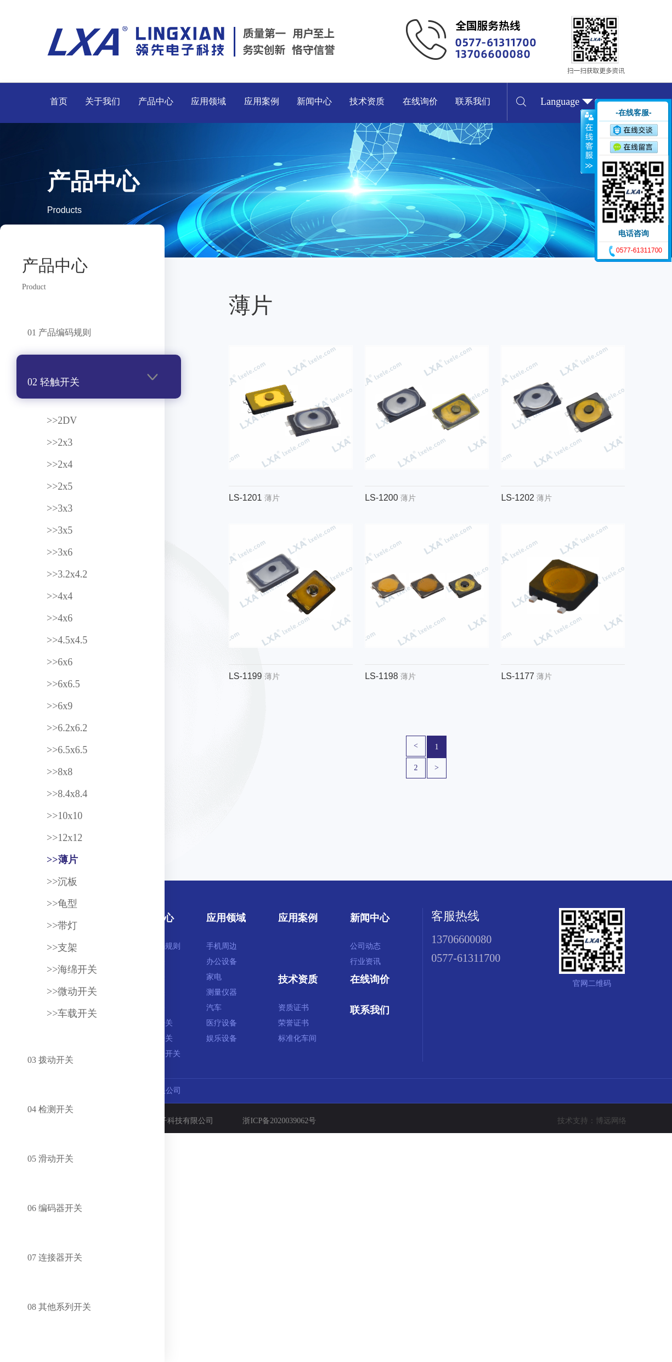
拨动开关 (149, 977)
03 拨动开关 (50, 1059)
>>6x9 (59, 705)
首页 (58, 101)
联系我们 (472, 101)
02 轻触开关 (53, 382)
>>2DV (62, 420)
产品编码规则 (157, 946)
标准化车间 (297, 1038)
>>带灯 (62, 925)
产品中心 (155, 101)
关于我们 (102, 101)
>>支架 (62, 947)
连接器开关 (153, 1038)
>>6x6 (59, 662)
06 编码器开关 (54, 1208)
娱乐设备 (221, 1038)
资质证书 (293, 1008)
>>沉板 (62, 881)
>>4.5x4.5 (67, 640)
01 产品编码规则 (59, 332)
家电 (214, 977)
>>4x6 (59, 618)
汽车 (214, 1008)
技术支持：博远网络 (591, 1121)
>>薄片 (62, 859)
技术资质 (367, 101)
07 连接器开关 (54, 1257)
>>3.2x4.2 (67, 574)
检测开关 (149, 992)
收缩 (588, 141)
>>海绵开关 (72, 969)
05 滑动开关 (50, 1158)
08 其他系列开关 (59, 1306)
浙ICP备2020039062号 (279, 1121)
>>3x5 (59, 530)
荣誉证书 (293, 1023)
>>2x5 (59, 486)
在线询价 (420, 101)
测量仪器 (221, 992)
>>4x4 (59, 596)
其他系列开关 (157, 1054)
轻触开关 (149, 961)
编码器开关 (153, 1023)
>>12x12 (64, 837)
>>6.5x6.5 (67, 749)
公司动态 (365, 946)
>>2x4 (59, 464)
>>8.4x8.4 (67, 793)
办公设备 (221, 961)
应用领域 (208, 101)
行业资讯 (365, 961)
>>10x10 (64, 815)
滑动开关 (149, 1008)
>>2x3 (59, 442)
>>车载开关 (72, 1013)
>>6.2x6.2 (67, 727)
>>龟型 (62, 903)
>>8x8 (59, 771)
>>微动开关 (72, 991)
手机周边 (221, 946)
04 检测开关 (50, 1109)
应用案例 (261, 101)
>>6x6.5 (63, 684)
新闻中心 (314, 101)
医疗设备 (221, 1023)
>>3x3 (59, 508)
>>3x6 (59, 552)
